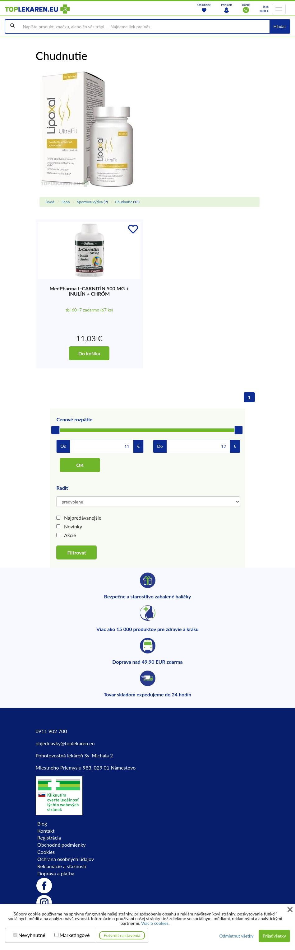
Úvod (49, 201)
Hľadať (279, 26)
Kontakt (45, 831)
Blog (42, 823)
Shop (66, 201)
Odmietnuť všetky (236, 935)
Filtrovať (76, 552)
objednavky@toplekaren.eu (65, 743)
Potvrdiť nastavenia (122, 935)
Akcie (70, 535)
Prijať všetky (274, 935)
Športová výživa (90, 201)
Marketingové (75, 935)
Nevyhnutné (31, 935)
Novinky (73, 526)
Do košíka (89, 353)
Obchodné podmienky (61, 845)
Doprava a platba (55, 873)
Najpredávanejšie (82, 518)
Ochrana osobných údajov (65, 859)
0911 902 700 (51, 731)
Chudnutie (123, 201)
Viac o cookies (154, 923)
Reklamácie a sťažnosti (61, 866)
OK (80, 465)
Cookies (46, 852)
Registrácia (49, 837)
